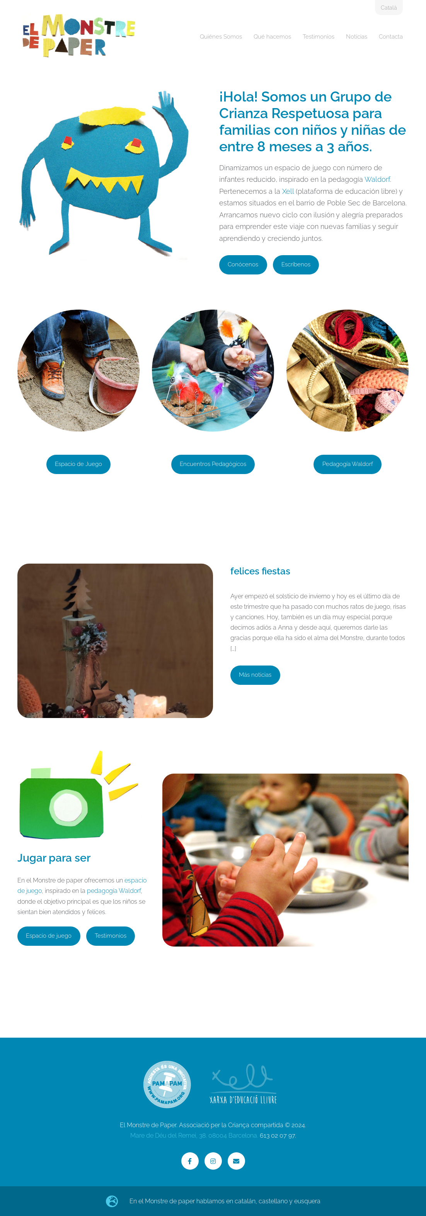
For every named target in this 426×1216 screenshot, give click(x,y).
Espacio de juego (49, 935)
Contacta (391, 36)
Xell (288, 191)
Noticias (356, 36)
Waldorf (377, 179)
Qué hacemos (272, 36)
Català (389, 7)
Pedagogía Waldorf (347, 464)
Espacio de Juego (78, 464)
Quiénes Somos (221, 36)
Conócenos (243, 264)
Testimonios (318, 36)
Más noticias (255, 674)
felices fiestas (260, 571)
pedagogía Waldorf (114, 890)
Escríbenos (295, 264)
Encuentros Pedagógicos (213, 464)
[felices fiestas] (115, 696)
